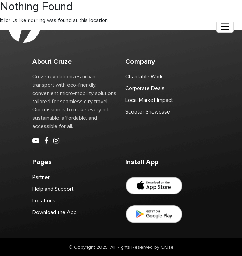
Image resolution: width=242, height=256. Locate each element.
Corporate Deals (145, 88)
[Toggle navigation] (225, 27)
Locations (43, 200)
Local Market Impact (149, 100)
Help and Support (53, 188)
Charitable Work (144, 76)
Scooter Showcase (147, 111)
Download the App (54, 212)
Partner (41, 177)
